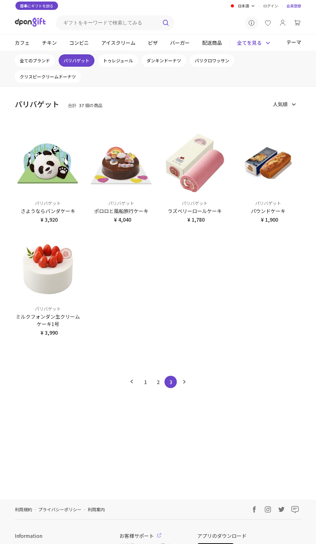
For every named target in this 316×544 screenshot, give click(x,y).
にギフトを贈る (36, 5)
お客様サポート (140, 535)
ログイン (270, 5)
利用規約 (23, 509)
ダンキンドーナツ (164, 60)
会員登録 (293, 5)
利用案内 (96, 509)
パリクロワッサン (212, 60)
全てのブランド (35, 60)
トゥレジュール (118, 60)
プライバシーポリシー (59, 509)
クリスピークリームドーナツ (48, 76)
